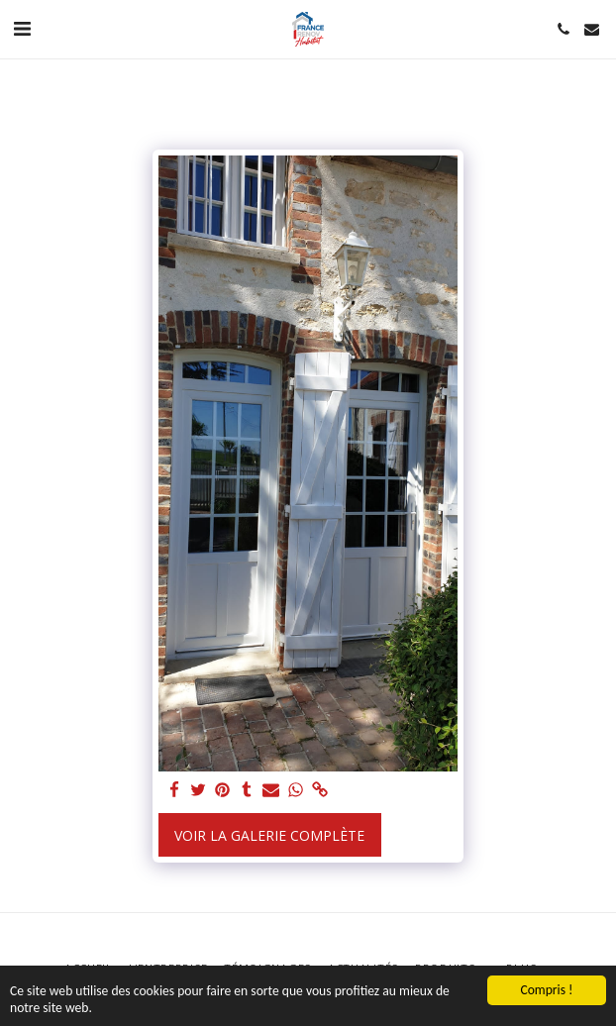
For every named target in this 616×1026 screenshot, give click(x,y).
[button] (22, 28)
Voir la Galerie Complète (269, 835)
